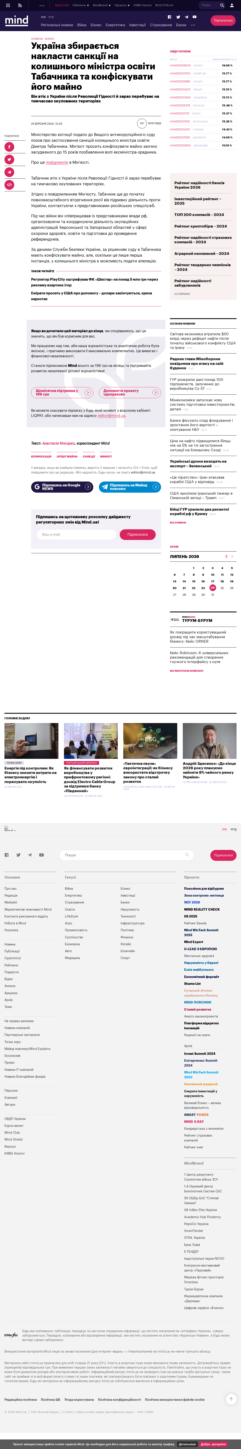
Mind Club (126, 5)
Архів (8, 1010)
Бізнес (96, 25)
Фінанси (127, 947)
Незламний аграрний (201, 1094)
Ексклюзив (12, 1066)
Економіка (72, 954)
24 (213, 598)
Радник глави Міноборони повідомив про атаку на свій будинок (196, 374)
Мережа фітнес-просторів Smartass (203, 1290)
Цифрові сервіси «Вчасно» (204, 1318)
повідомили (57, 162)
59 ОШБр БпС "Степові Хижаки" (201, 1211)
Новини (40, 5)
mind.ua (164, 1362)
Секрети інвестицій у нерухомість (200, 1104)
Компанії (11, 1108)
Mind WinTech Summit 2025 (201, 943)
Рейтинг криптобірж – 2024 (200, 237)
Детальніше (187, 1444)
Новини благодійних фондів (24, 1087)
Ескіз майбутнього (199, 980)
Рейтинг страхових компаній (198, 1148)
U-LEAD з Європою (200, 959)
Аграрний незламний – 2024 (201, 264)
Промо (9, 1073)
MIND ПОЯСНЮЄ (197, 1012)
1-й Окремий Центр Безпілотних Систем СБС (203, 1199)
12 (231, 585)
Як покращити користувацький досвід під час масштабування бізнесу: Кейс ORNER (198, 647)
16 (203, 591)
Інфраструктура (133, 933)
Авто (68, 961)
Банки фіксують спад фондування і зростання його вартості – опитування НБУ (201, 435)
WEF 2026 (192, 912)
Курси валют (14, 1136)
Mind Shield (13, 1150)
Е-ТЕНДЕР (191, 1262)
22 (193, 598)
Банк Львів (192, 1255)
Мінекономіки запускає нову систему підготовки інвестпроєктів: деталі (202, 415)
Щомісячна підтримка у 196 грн (63, 392)
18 (222, 591)
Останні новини (182, 334)
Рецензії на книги (197, 1045)
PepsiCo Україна (196, 1234)
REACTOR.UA (228, 5)
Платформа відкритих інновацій (201, 1036)
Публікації (56, 5)
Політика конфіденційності (119, 1410)
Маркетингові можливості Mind (28, 920)
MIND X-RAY (194, 1132)
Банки (181, 25)
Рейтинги (11, 975)
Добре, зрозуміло (213, 1444)
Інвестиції (137, 25)
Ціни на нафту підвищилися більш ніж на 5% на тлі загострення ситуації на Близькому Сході (200, 456)
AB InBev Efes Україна (200, 1220)
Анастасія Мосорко (58, 443)
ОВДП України (180, 62)
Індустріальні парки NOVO (204, 1269)
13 (174, 591)
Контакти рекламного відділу (26, 926)
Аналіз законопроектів (201, 1026)
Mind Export (193, 952)
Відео (8, 989)
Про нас (10, 899)
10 (213, 585)
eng (51, 17)
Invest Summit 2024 (199, 1064)
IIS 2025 (190, 926)
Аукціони (10, 1003)
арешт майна (67, 456)
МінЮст (106, 456)
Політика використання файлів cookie (175, 1410)
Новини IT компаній (18, 1080)
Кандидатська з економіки (203, 1139)
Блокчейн (128, 961)
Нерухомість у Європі (201, 973)
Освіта (70, 920)
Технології (128, 926)
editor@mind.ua (111, 416)
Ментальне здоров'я (199, 966)
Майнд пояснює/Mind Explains (27, 1059)
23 (203, 598)
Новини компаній (17, 1038)
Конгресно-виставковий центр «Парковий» (202, 1278)
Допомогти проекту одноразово (131, 392)
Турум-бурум (193, 1299)
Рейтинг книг (193, 1157)
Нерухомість (130, 920)
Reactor (10, 1157)
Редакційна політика (20, 1410)
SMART (196, 1125)
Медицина (72, 968)
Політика (127, 940)
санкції (89, 456)
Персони (11, 1101)
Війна (81, 25)
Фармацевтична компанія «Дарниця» (203, 1309)
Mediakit (10, 912)
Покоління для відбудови (204, 899)
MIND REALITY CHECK (202, 920)
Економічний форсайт (201, 987)
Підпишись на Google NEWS (62, 487)
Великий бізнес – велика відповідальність (202, 1116)
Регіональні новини (57, 25)
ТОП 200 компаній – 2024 (199, 225)
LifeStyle (71, 926)
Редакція (10, 906)
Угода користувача (79, 1410)
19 (231, 591)
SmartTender (193, 1241)
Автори (9, 1115)
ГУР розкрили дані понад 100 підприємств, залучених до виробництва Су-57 (196, 394)
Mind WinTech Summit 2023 (201, 1085)
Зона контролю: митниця (204, 906)
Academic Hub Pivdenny (202, 1227)
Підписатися (223, 20)
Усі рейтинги (182, 305)
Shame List (192, 994)
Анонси (9, 996)
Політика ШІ (50, 1410)
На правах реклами (19, 1031)
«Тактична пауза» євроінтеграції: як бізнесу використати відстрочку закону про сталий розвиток (148, 783)
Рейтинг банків (195, 933)
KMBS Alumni (207, 5)
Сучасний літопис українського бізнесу (201, 1003)
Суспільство (74, 947)
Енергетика (115, 25)
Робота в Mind (15, 933)
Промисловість (76, 940)
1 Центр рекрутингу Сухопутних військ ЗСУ (201, 1187)
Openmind (74, 5)
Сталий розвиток (197, 1020)
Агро (68, 933)
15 (193, 591)
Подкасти (92, 5)
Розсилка (11, 940)
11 (222, 585)
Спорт (125, 968)
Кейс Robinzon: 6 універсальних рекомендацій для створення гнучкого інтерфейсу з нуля (199, 668)
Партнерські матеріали (22, 1045)
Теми (8, 1017)
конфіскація (41, 456)
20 (175, 598)
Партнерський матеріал (81, 773)
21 (184, 598)
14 (184, 591)
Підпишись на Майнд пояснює (130, 487)
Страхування (161, 25)
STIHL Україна (194, 1248)
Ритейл (126, 954)
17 (212, 591)
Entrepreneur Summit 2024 (200, 1073)
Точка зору (14, 773)
